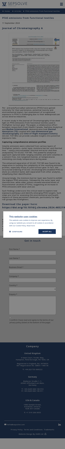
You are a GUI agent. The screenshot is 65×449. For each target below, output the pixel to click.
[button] (15, 231)
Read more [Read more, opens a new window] (31, 225)
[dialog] (32, 224)
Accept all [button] (47, 231)
